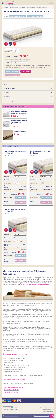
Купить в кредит (12, 75)
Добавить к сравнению (17, 16)
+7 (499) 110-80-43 (8, 405)
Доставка (7, 97)
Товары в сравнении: (41, 416)
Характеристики (9, 88)
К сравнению (8, 197)
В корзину (25, 71)
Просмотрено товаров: (10, 416)
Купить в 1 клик (12, 71)
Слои (5, 84)
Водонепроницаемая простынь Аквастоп (19, 114)
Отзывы (6, 92)
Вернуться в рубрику (35, 16)
